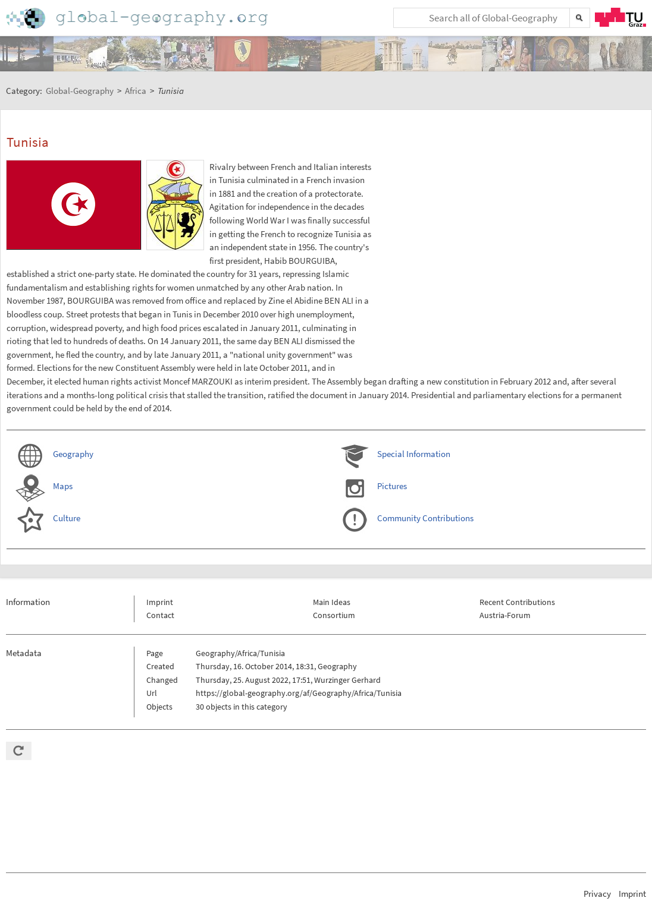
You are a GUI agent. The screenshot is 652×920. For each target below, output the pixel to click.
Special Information (413, 453)
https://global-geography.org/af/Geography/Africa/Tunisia (299, 693)
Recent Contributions (517, 602)
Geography (73, 453)
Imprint (159, 602)
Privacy (597, 893)
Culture (66, 518)
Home (138, 18)
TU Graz (620, 17)
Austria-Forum (505, 615)
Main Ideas (331, 602)
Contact (160, 615)
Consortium (334, 615)
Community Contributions (425, 518)
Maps (63, 485)
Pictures (392, 485)
